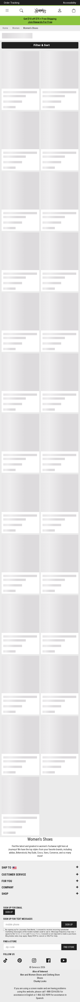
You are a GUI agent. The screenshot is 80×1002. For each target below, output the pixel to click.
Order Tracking (11, 2)
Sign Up (9, 912)
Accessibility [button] (69, 2)
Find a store (10, 941)
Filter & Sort (40, 45)
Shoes (40, 978)
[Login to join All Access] (40, 18)
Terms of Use (20, 934)
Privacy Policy (35, 934)
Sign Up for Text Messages (17, 919)
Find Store (69, 947)
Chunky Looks (40, 981)
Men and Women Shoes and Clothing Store (40, 974)
